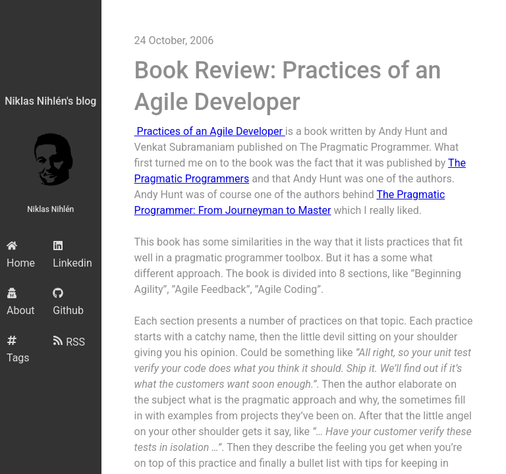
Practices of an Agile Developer (209, 131)
